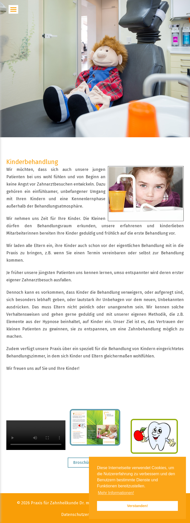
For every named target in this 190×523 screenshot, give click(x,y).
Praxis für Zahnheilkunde (54, 503)
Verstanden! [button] (137, 506)
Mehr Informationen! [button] (116, 493)
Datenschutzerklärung (82, 515)
